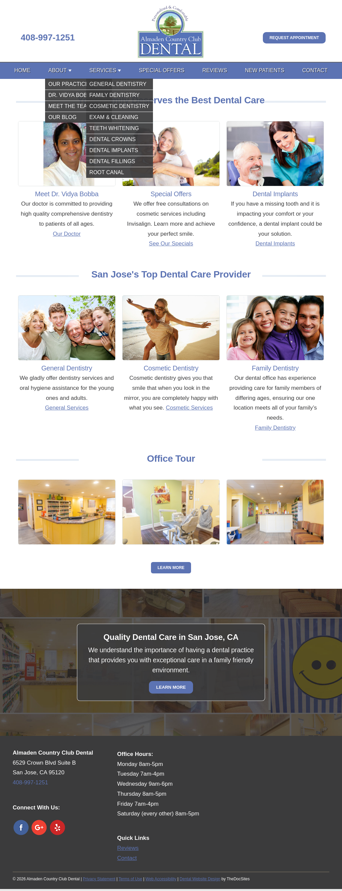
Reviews (214, 70)
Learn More (171, 567)
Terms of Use (130, 879)
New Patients (265, 70)
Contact (315, 70)
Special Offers (161, 70)
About (57, 70)
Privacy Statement (99, 879)
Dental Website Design (200, 879)
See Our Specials (171, 243)
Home (22, 70)
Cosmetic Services (189, 408)
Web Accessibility (161, 879)
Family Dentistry (275, 428)
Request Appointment (294, 37)
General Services (67, 408)
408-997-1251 (48, 37)
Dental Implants (275, 243)
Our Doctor (66, 234)
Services (103, 70)
